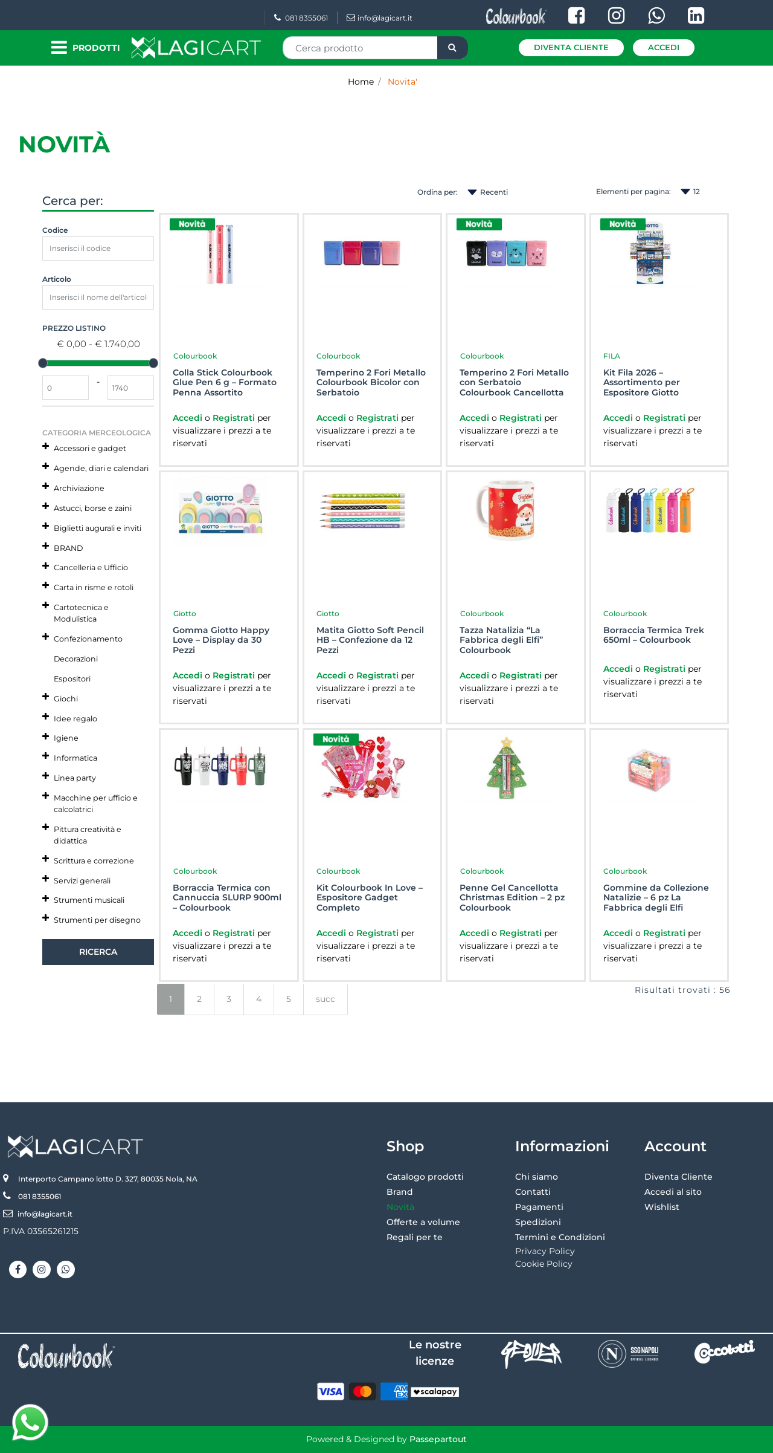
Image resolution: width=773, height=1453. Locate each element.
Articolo (56, 279)
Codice (55, 230)
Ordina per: (437, 192)
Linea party (75, 777)
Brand (399, 1191)
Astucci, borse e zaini (93, 508)
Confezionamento (88, 638)
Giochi (66, 698)
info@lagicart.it (379, 17)
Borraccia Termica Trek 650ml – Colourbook (653, 635)
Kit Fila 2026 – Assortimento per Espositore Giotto (641, 383)
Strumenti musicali (89, 900)
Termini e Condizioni (560, 1237)
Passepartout (438, 1439)
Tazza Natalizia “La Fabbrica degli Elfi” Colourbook (501, 640)
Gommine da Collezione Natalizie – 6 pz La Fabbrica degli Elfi (656, 898)
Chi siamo (536, 1176)
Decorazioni (76, 658)
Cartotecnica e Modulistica (81, 613)
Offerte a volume (423, 1222)
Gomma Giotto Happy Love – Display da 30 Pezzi (221, 640)
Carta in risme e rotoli (93, 587)
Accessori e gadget (90, 448)
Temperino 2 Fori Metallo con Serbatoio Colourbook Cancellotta (514, 383)
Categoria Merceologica (96, 432)
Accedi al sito (673, 1191)
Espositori (72, 678)
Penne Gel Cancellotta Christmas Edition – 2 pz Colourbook (512, 898)
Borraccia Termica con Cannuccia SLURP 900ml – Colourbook (227, 898)
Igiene (66, 738)
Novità (400, 1206)
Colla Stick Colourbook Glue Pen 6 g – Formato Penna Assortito (225, 383)
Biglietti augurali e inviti (97, 528)
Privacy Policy (545, 1251)
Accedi (663, 47)
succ (325, 998)
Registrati (235, 417)
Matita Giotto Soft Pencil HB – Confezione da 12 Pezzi (370, 640)
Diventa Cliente (571, 47)
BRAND (68, 548)
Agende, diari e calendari (101, 468)
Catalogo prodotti (425, 1176)
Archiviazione (79, 488)
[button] (452, 47)
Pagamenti (539, 1206)
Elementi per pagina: (633, 191)
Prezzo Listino (74, 328)
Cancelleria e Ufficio (91, 567)
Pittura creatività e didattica (87, 835)
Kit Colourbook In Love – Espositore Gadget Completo (369, 898)
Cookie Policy (544, 1263)
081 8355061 (301, 17)
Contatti (533, 1191)
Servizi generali (82, 880)
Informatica (75, 757)
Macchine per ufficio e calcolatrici (96, 803)
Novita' (402, 81)
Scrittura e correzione (94, 860)
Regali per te (414, 1237)
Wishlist (661, 1206)
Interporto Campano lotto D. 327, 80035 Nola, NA (107, 1178)
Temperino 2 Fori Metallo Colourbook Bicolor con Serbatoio (371, 383)
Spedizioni (538, 1222)
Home (361, 81)
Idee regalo (75, 718)
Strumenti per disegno (97, 920)
